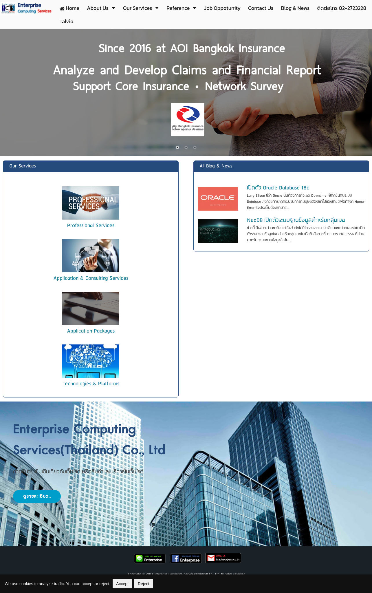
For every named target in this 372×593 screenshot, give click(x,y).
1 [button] (177, 147)
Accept (122, 583)
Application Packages (91, 331)
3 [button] (195, 147)
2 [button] (186, 147)
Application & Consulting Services (91, 278)
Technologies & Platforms (91, 383)
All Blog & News (216, 166)
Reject (143, 583)
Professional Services (90, 225)
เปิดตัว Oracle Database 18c (278, 188)
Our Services (22, 166)
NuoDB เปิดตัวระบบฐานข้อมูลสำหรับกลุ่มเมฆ (296, 220)
